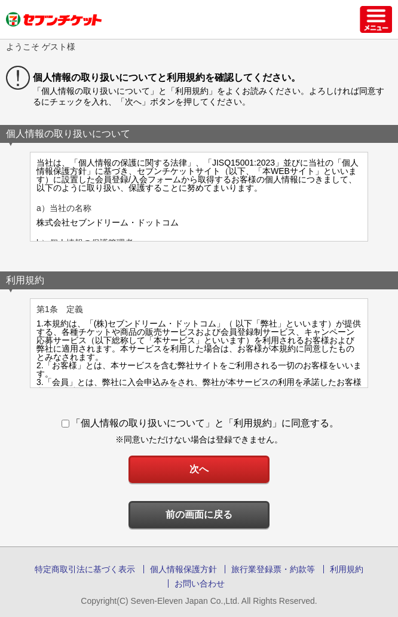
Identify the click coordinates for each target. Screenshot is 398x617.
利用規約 (346, 569)
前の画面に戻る (199, 514)
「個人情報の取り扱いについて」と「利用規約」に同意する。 (200, 423)
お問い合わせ (199, 583)
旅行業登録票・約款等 (273, 569)
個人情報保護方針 (183, 569)
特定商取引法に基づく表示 (85, 569)
